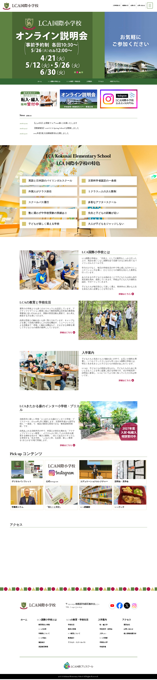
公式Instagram (52, 482)
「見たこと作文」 (54, 508)
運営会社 (127, 626)
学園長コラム (17, 508)
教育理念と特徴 (44, 626)
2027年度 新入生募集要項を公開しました (51, 134)
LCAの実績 (103, 639)
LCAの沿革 (42, 630)
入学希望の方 (116, 5)
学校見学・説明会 (106, 630)
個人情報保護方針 (130, 634)
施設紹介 (42, 643)
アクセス (107, 82)
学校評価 (103, 648)
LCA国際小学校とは (47, 82)
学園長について (44, 634)
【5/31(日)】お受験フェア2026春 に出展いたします (55, 124)
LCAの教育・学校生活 (72, 82)
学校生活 (71, 626)
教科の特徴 (72, 630)
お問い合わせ (141, 5)
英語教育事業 (43, 648)
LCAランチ (119, 508)
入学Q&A (103, 634)
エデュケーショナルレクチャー (94, 482)
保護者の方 (125, 5)
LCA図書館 (85, 508)
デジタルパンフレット (21, 482)
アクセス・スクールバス (76, 643)
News (26, 116)
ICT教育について (74, 634)
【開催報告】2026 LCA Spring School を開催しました (56, 129)
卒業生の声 (104, 643)
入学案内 (92, 82)
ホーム (29, 82)
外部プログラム (124, 82)
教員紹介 (71, 639)
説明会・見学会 (121, 482)
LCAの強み (42, 639)
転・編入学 (104, 626)
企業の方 (133, 5)
